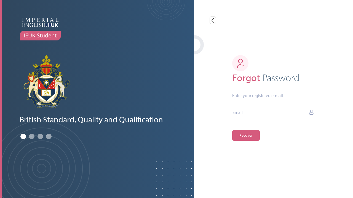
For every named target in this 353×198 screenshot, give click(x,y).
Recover (246, 135)
